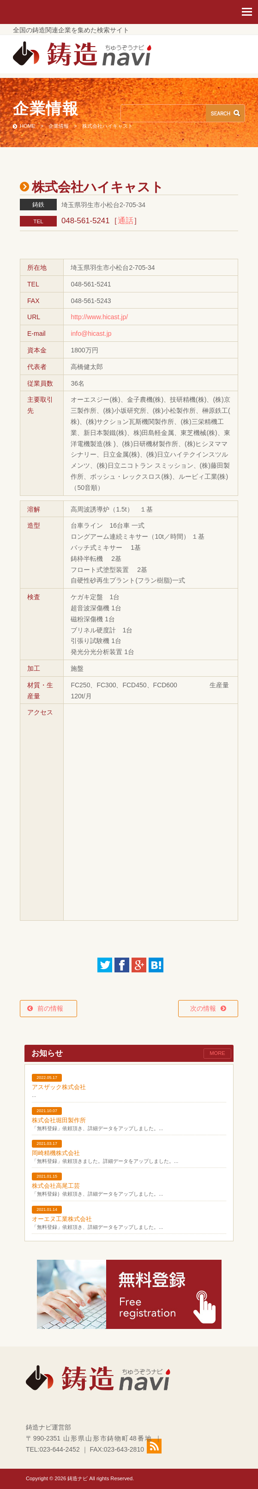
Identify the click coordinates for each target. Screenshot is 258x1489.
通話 (125, 220)
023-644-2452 (59, 1449)
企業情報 (58, 126)
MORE (217, 1053)
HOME (28, 126)
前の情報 (53, 1008)
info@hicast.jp (91, 333)
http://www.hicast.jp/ (99, 317)
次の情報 (203, 1008)
